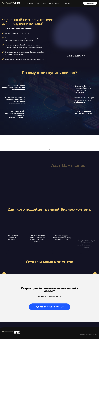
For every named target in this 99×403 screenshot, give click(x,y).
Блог (44, 3)
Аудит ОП (58, 3)
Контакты (86, 395)
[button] (90, 3)
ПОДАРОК (68, 3)
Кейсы (50, 3)
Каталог (68, 395)
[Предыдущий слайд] (4, 322)
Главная (30, 3)
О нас (62, 395)
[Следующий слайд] (95, 322)
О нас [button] (37, 3)
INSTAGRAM (47, 395)
